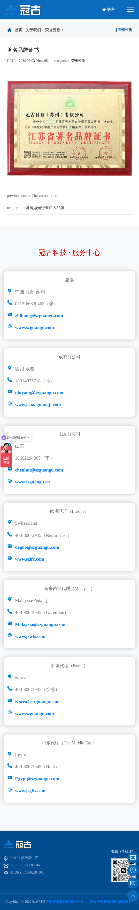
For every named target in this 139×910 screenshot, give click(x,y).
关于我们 (33, 30)
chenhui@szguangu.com (39, 469)
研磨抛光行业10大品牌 (44, 208)
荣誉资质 (53, 30)
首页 (19, 30)
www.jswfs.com (30, 636)
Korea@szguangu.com (37, 701)
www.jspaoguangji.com (38, 404)
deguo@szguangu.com (37, 547)
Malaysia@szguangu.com (40, 624)
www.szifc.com (29, 559)
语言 (108, 10)
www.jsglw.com (30, 790)
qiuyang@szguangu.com (39, 392)
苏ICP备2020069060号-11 (65, 901)
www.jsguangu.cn (32, 481)
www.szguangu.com (34, 327)
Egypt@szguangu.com (37, 778)
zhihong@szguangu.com (39, 315)
